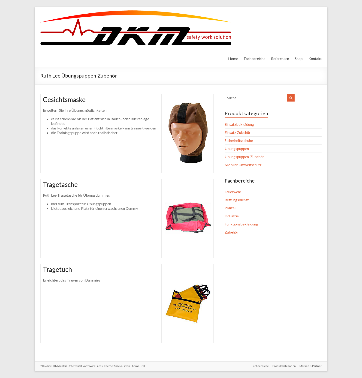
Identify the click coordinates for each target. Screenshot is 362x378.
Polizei (230, 208)
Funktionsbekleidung (241, 224)
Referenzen (280, 58)
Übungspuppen (237, 148)
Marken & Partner (310, 366)
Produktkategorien (284, 366)
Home (233, 58)
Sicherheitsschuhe (239, 140)
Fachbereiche (254, 58)
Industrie (232, 216)
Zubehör (231, 232)
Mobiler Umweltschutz (243, 164)
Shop (299, 58)
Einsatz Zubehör (237, 132)
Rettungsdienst (237, 200)
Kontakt (315, 58)
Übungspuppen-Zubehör (244, 156)
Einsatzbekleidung (239, 124)
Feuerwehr (233, 191)
